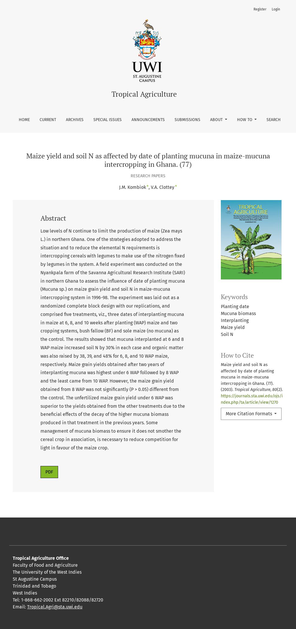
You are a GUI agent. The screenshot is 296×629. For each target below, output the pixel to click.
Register (260, 9)
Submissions (187, 119)
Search (274, 119)
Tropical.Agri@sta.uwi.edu (54, 607)
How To (245, 119)
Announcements (148, 119)
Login (276, 9)
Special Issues (107, 119)
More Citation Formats (249, 413)
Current (48, 119)
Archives (75, 119)
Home (24, 119)
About (217, 119)
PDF (49, 472)
